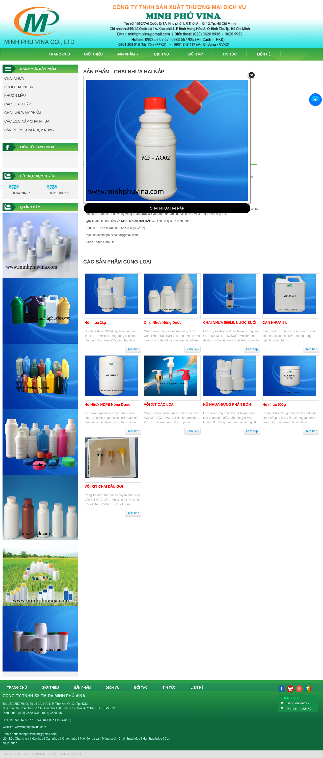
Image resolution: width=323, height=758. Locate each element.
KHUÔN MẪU (15, 96)
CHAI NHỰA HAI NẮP (167, 208)
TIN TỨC (230, 54)
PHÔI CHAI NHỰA (19, 87)
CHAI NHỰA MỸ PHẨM (22, 113)
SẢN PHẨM (127, 54)
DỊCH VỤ (161, 54)
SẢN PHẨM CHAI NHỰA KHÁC (29, 130)
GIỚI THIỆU (93, 54)
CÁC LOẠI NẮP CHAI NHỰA (26, 121)
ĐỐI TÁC (195, 54)
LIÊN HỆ (264, 54)
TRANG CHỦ (59, 54)
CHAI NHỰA (14, 78)
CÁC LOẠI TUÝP (17, 104)
